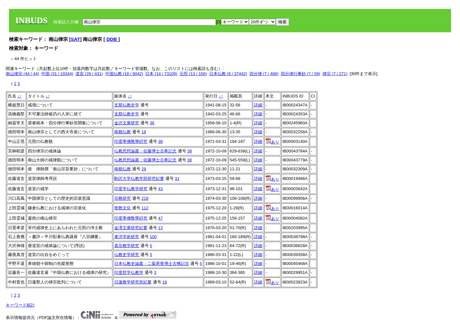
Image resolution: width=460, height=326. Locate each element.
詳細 (258, 105)
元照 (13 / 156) (193, 73)
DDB (112, 39)
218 (144, 198)
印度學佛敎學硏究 (130, 141)
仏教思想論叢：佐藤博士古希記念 (145, 151)
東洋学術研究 (126, 236)
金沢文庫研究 (126, 122)
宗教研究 (122, 198)
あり (272, 142)
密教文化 (122, 208)
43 (160, 188)
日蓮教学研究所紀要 (133, 282)
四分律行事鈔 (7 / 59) (300, 73)
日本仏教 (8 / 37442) (228, 73)
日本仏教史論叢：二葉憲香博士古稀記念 (151, 263)
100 (153, 236)
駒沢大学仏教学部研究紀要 (139, 178)
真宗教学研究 (126, 245)
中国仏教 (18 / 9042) (124, 73)
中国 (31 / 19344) (57, 73)
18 (143, 131)
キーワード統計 (20, 305)
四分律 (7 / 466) (264, 73)
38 (160, 141)
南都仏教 (122, 131)
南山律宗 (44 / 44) (22, 73)
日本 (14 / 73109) (161, 73)
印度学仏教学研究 (130, 188)
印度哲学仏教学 (128, 272)
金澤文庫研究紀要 (130, 227)
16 (164, 282)
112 (144, 208)
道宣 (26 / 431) (89, 73)
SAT (75, 39)
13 (160, 227)
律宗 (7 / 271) (334, 73)
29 (143, 169)
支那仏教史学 (126, 105)
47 (160, 218)
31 (177, 178)
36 (152, 122)
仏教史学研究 (126, 254)
